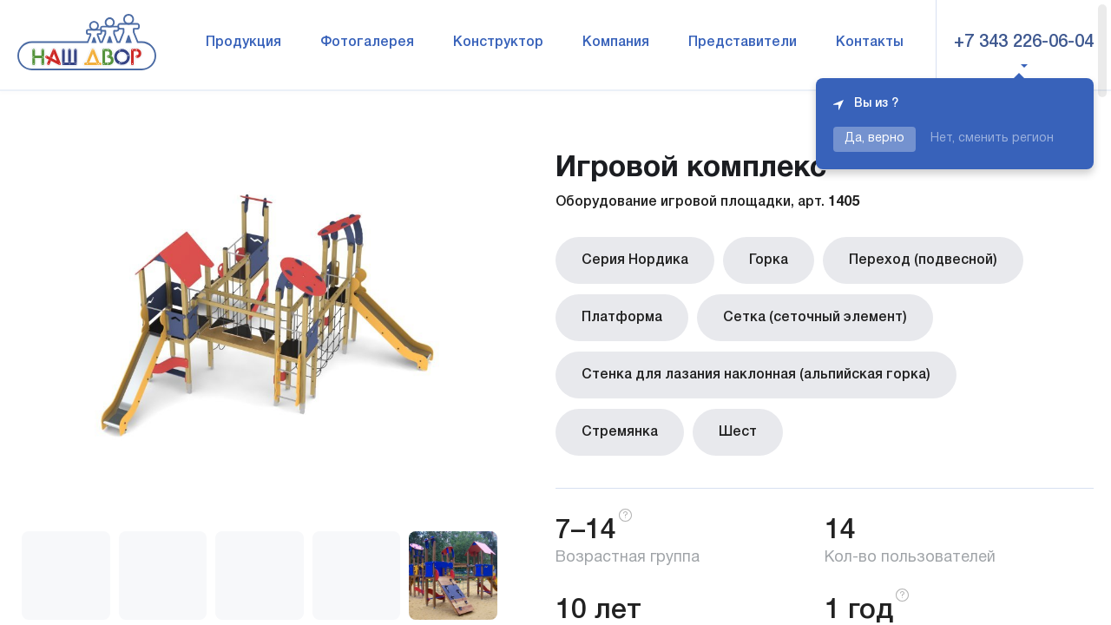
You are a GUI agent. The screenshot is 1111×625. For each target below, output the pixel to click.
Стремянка (620, 432)
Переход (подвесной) (923, 260)
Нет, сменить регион (992, 138)
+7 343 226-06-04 (1024, 42)
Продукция (243, 42)
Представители (742, 42)
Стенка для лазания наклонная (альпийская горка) (756, 375)
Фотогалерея (367, 42)
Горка (768, 260)
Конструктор (498, 42)
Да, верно (874, 138)
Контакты (870, 42)
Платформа (622, 318)
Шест (738, 432)
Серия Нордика (635, 260)
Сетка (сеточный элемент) (815, 318)
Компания (615, 42)
